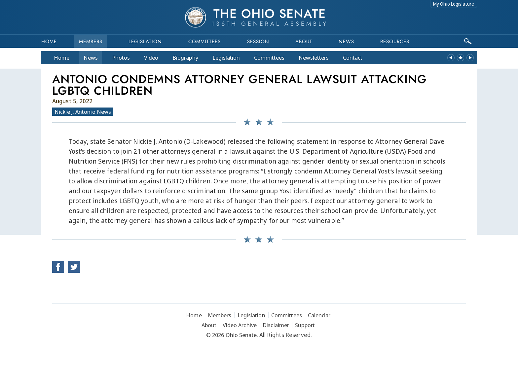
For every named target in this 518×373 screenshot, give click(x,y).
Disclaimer (276, 325)
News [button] (346, 41)
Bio (185, 57)
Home (49, 41)
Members (90, 41)
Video (151, 57)
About (303, 41)
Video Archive (240, 325)
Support (305, 325)
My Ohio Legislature (453, 4)
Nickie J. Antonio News (83, 111)
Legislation (145, 41)
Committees (204, 41)
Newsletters (314, 57)
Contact (352, 57)
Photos (121, 57)
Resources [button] (394, 41)
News (91, 57)
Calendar (319, 315)
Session (258, 41)
